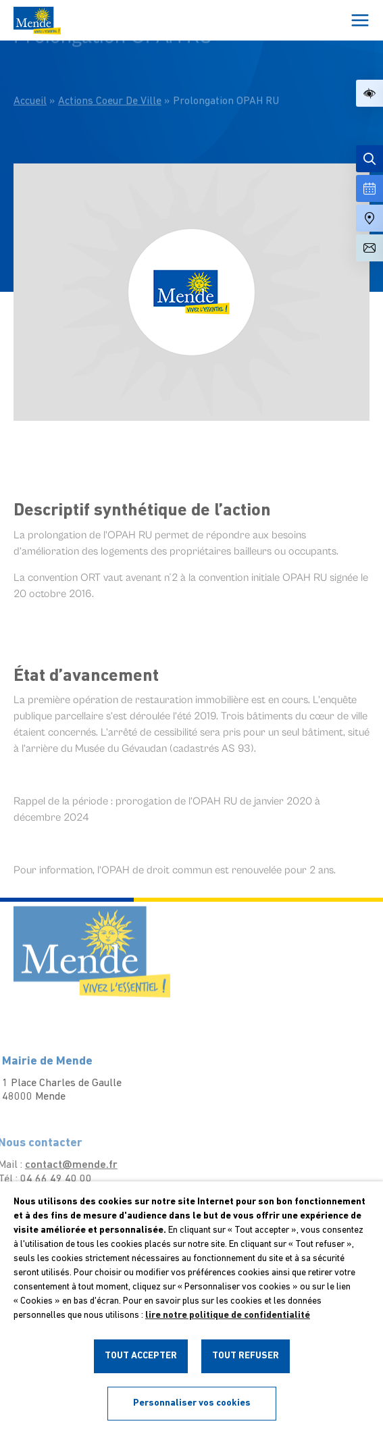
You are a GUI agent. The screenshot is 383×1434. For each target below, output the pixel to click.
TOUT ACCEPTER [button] (141, 1356)
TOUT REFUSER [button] (245, 1356)
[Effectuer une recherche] (369, 158)
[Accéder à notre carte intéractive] (369, 218)
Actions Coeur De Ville (109, 79)
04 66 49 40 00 (44, 1179)
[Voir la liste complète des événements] (369, 188)
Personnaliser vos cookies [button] (192, 1403)
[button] (369, 93)
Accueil (30, 79)
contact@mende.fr (59, 1165)
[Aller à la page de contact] (369, 247)
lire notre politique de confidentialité (227, 1315)
